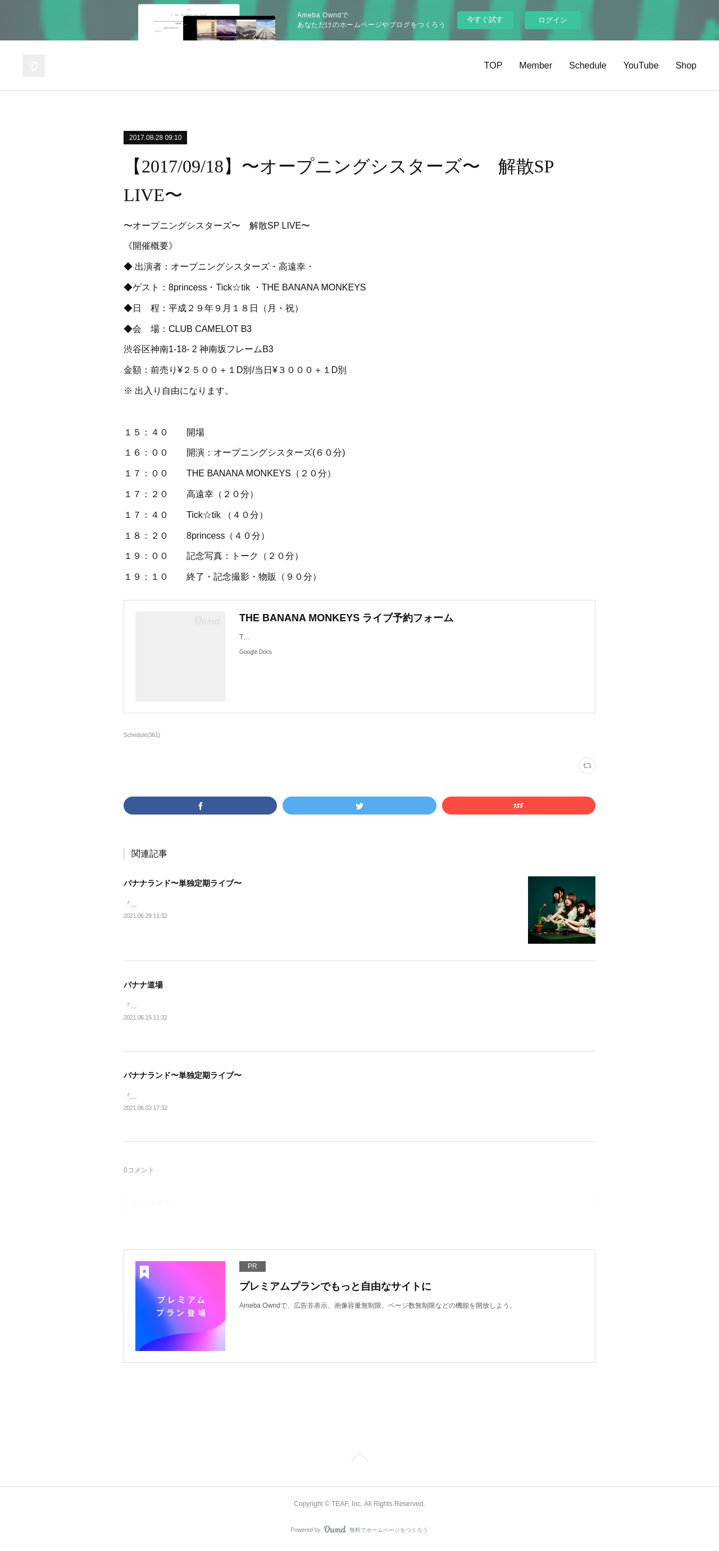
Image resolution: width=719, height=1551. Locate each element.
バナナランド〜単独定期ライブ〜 (183, 883)
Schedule (588, 65)
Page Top (359, 1460)
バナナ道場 (143, 984)
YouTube (641, 65)
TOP (493, 65)
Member (535, 65)
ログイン (552, 20)
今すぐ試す (485, 19)
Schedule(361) (142, 735)
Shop (686, 65)
